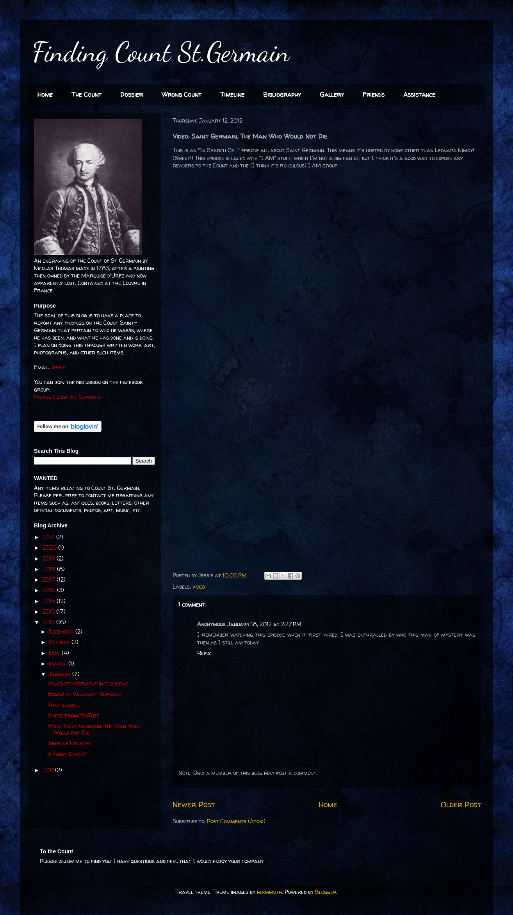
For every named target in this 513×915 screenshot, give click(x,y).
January (60, 674)
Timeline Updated (69, 743)
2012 (49, 622)
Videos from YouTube (73, 715)
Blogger (326, 891)
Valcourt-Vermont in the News (88, 683)
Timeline (232, 94)
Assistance (419, 94)
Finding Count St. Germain (67, 397)
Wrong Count (181, 94)
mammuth (269, 891)
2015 (50, 601)
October (60, 642)
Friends (374, 94)
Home (45, 94)
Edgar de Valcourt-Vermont (85, 694)
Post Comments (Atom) (236, 821)
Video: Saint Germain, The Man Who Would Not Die (93, 729)
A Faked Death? (67, 754)
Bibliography (282, 94)
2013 (49, 611)
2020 (50, 547)
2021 (49, 537)
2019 (50, 558)
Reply (204, 653)
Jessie (57, 367)
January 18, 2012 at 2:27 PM (264, 624)
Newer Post (194, 804)
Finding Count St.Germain (161, 52)
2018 (50, 569)
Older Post (461, 804)
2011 (49, 770)
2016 (50, 590)
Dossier (131, 94)
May (55, 653)
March (58, 663)
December (62, 631)
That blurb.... (64, 705)
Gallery (332, 94)
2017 (50, 579)
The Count (86, 94)
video (198, 586)
